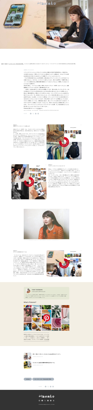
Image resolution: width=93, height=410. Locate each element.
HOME (2, 63)
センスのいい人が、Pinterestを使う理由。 (16, 63)
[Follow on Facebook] (42, 400)
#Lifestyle (28, 379)
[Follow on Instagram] (39, 400)
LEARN (25, 69)
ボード (59, 183)
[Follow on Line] (50, 400)
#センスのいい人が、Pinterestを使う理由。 (43, 379)
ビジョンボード (24, 261)
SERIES (6, 63)
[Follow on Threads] (53, 400)
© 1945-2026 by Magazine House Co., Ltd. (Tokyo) (46, 404)
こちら (38, 108)
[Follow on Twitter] (45, 400)
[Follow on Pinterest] (47, 400)
